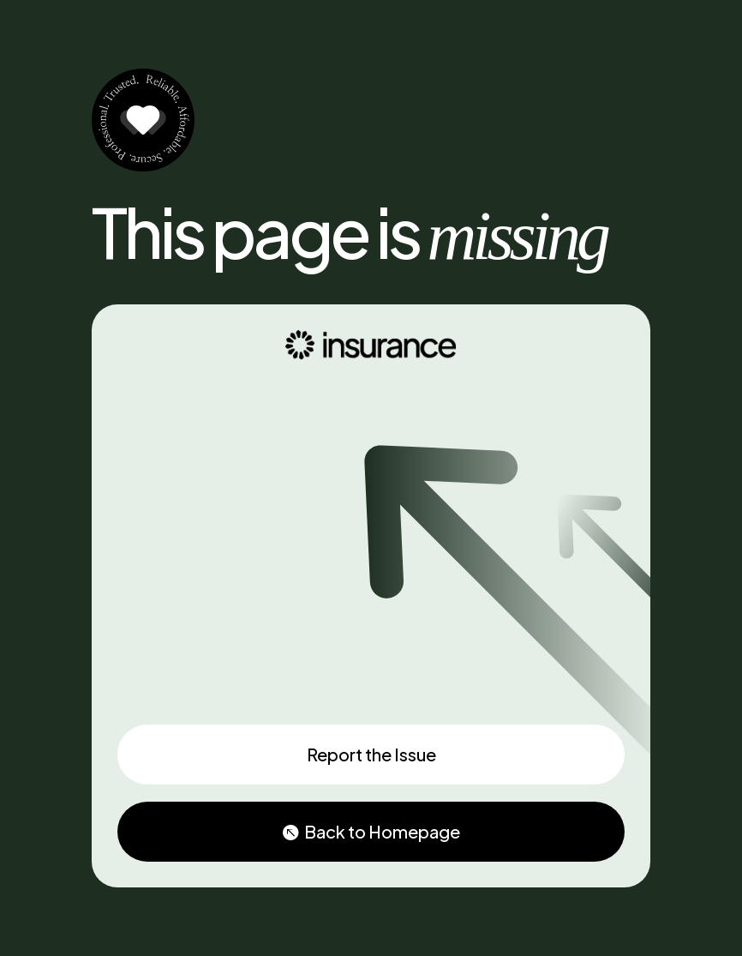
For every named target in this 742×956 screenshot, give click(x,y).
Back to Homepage (382, 831)
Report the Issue (371, 754)
